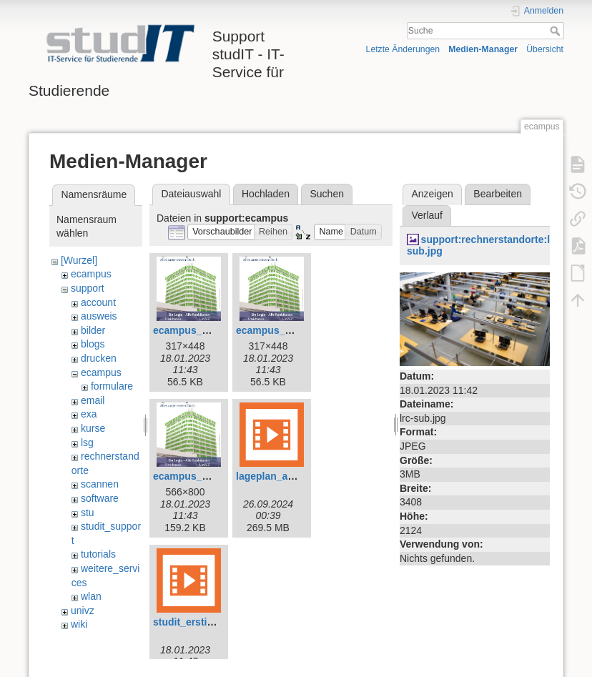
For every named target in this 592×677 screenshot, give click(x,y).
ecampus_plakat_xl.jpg (207, 476)
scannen (100, 484)
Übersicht (544, 49)
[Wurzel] (79, 260)
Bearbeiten (497, 193)
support (87, 288)
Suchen (327, 193)
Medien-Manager (483, 49)
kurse (93, 428)
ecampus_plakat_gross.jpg (217, 330)
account (98, 302)
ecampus (91, 274)
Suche (556, 31)
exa (89, 414)
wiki (79, 624)
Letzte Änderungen (403, 49)
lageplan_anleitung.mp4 (293, 476)
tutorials (98, 554)
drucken (99, 358)
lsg (87, 442)
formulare (112, 386)
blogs (92, 344)
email (92, 400)
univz (82, 610)
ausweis (99, 316)
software (100, 498)
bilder (93, 330)
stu (87, 512)
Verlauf (427, 215)
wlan (91, 596)
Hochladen (266, 193)
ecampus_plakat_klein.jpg (298, 330)
